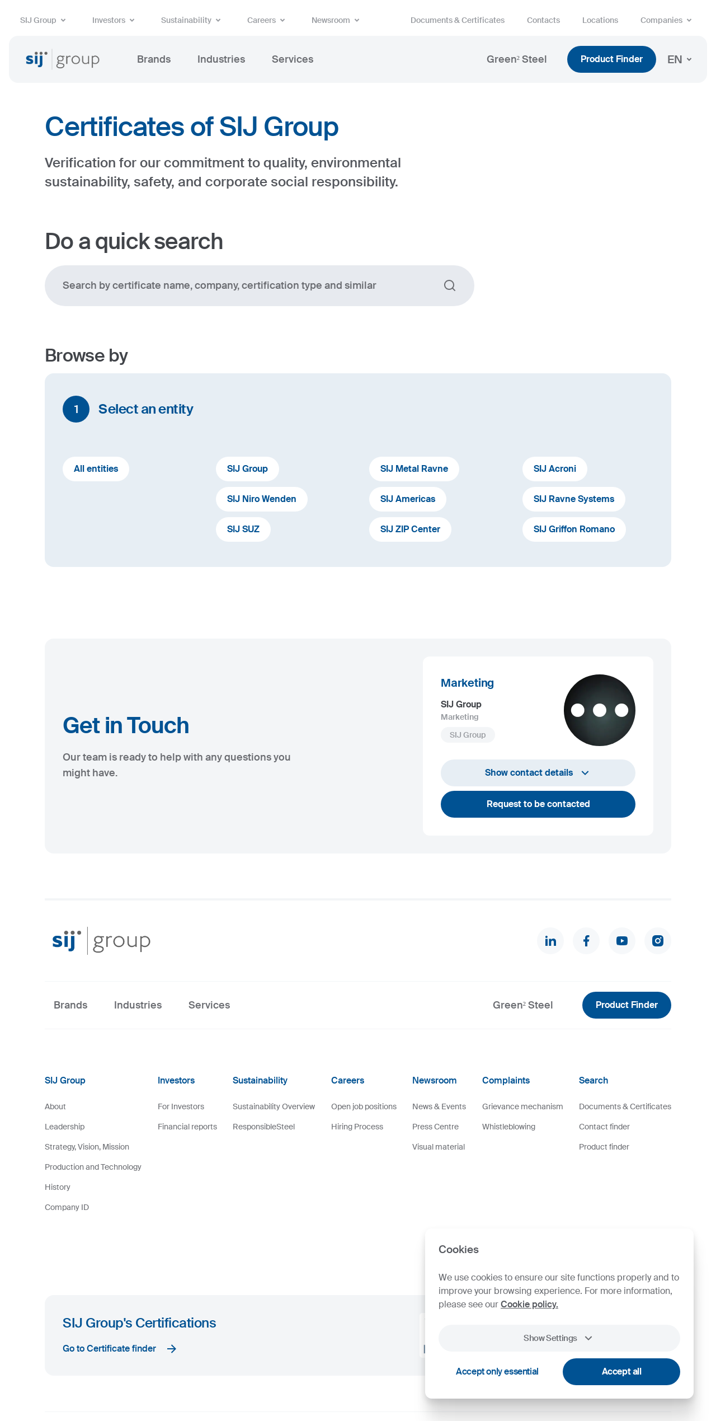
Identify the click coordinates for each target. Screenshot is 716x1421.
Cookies (186, 1381)
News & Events (439, 1106)
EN (681, 59)
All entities (96, 469)
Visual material (438, 1147)
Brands (154, 59)
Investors (115, 20)
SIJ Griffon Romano (574, 529)
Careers (268, 20)
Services (292, 59)
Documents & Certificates (458, 20)
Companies (668, 20)
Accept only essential (497, 1371)
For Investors (181, 1106)
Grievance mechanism (522, 1106)
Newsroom (338, 20)
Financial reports (187, 1127)
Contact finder (604, 1127)
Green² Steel (517, 59)
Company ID (67, 1207)
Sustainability (193, 20)
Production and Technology (93, 1167)
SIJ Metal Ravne (414, 469)
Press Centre (435, 1127)
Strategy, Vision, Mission (87, 1147)
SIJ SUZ (243, 529)
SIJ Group (45, 20)
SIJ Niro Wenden (261, 499)
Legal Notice (227, 1381)
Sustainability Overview (274, 1106)
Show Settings (559, 1338)
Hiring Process (357, 1127)
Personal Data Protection (295, 1381)
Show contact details (538, 773)
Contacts (543, 20)
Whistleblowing (508, 1127)
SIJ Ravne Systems (574, 499)
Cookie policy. (529, 1304)
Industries (221, 59)
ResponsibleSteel (264, 1127)
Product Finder (612, 59)
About (55, 1106)
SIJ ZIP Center (410, 529)
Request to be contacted (538, 804)
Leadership (64, 1127)
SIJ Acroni (555, 469)
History (57, 1187)
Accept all (622, 1371)
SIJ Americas (407, 499)
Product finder (604, 1147)
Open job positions (364, 1106)
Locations (600, 20)
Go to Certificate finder (120, 1302)
